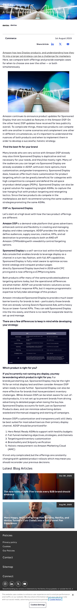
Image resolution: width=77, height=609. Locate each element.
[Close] (73, 595)
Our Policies (9, 551)
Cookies (7, 547)
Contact (8, 557)
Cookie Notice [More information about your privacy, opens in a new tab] (55, 600)
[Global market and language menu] (25, 5)
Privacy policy (10, 542)
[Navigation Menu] (72, 4)
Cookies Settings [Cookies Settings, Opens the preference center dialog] (38, 605)
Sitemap (8, 567)
